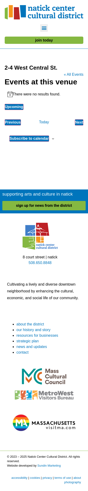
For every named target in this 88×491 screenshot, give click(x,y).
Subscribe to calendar (29, 138)
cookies (35, 478)
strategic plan (27, 341)
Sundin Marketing (49, 465)
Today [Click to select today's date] (44, 122)
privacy (47, 478)
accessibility (19, 478)
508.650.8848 (40, 263)
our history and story (33, 330)
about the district (30, 324)
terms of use (62, 478)
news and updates (31, 347)
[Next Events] (79, 122)
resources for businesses (37, 335)
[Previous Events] (13, 122)
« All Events (74, 74)
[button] (44, 28)
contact (22, 352)
